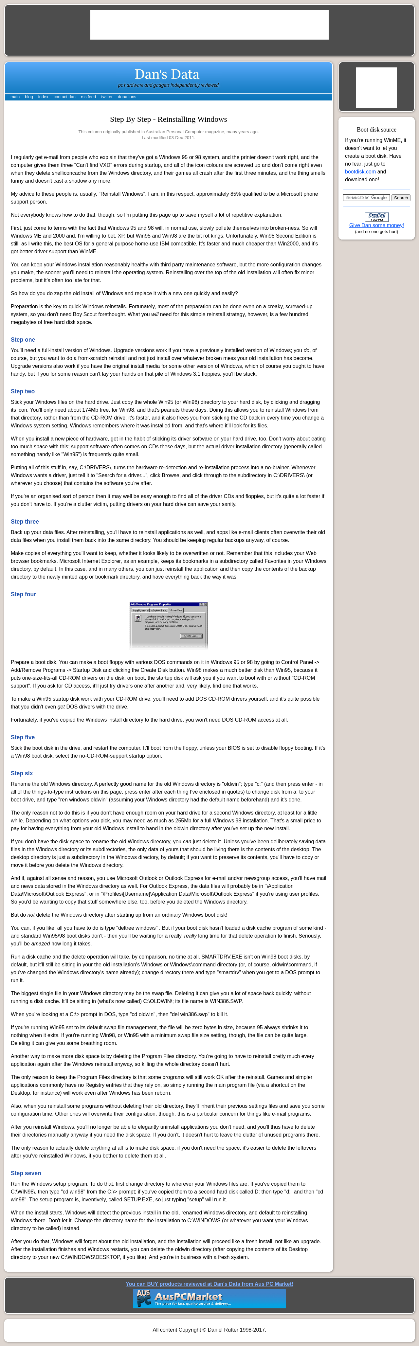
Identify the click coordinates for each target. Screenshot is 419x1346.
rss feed (88, 96)
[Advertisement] (209, 25)
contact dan (65, 96)
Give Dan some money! (376, 225)
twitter (107, 96)
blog (29, 96)
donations (127, 96)
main (15, 96)
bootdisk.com (360, 171)
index (43, 96)
